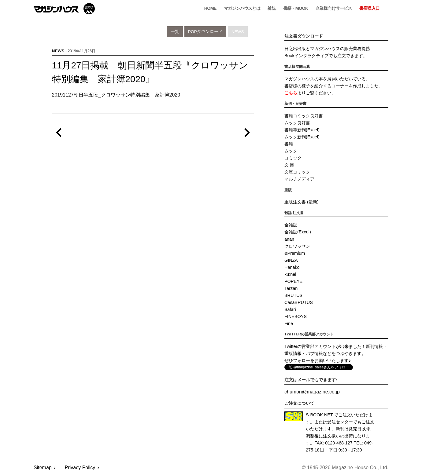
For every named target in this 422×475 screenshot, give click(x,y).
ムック (290, 150)
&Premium (294, 253)
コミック (293, 157)
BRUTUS (293, 295)
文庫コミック (297, 172)
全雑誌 (290, 224)
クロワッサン (297, 246)
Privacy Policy (80, 467)
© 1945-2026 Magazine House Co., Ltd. (345, 467)
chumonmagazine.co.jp (312, 391)
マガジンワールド (64, 8)
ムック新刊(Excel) (302, 136)
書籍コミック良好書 (303, 115)
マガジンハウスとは (242, 8)
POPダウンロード (205, 31)
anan (289, 239)
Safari (290, 309)
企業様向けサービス (334, 8)
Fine (288, 323)
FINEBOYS (295, 316)
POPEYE (293, 281)
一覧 (175, 31)
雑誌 (272, 8)
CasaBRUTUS (298, 302)
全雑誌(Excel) (297, 231)
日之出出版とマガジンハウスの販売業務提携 (327, 48)
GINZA (291, 260)
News (237, 31)
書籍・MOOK (295, 8)
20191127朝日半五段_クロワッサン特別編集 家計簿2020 (116, 94)
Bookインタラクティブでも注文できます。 (325, 55)
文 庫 (289, 165)
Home (210, 8)
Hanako (292, 267)
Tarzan (291, 288)
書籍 (288, 143)
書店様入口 (369, 8)
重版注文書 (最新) (301, 201)
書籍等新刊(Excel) (302, 129)
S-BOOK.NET (319, 414)
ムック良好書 (297, 122)
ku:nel (290, 274)
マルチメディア (299, 179)
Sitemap (43, 467)
